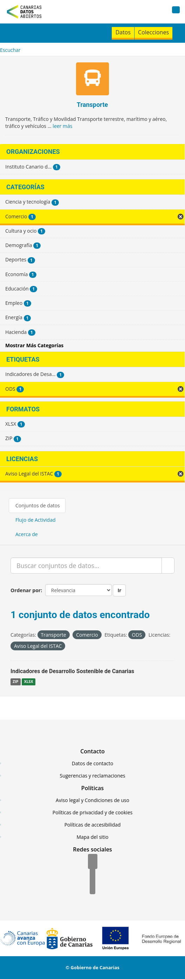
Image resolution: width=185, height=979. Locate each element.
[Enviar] (168, 565)
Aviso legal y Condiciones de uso (92, 800)
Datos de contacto (92, 763)
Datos (122, 32)
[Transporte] (92, 79)
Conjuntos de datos (37, 505)
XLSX (28, 681)
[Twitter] (92, 874)
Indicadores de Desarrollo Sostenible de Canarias (72, 671)
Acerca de (26, 534)
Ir (119, 590)
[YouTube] (92, 887)
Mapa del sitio (92, 837)
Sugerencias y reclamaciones (92, 775)
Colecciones (153, 32)
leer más (62, 126)
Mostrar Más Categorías (34, 345)
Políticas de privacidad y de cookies (92, 812)
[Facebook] (92, 862)
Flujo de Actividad (35, 519)
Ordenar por (26, 590)
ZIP (15, 681)
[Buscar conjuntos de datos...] (86, 565)
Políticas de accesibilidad (92, 824)
